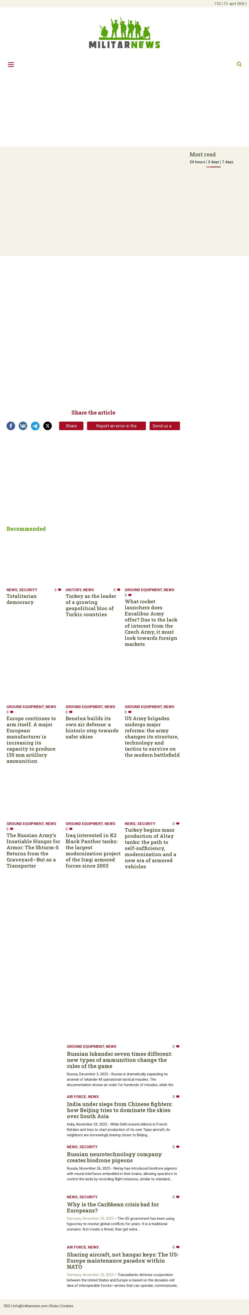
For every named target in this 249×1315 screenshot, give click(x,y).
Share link (71, 426)
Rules (54, 1306)
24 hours (197, 162)
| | (230, 3)
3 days (213, 162)
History (73, 590)
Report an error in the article (116, 426)
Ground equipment (143, 590)
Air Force (76, 1097)
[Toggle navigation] (11, 64)
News (12, 590)
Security (28, 590)
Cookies (66, 1306)
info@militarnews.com (29, 1306)
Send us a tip (161, 426)
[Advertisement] (124, 109)
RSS (7, 1306)
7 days (227, 162)
